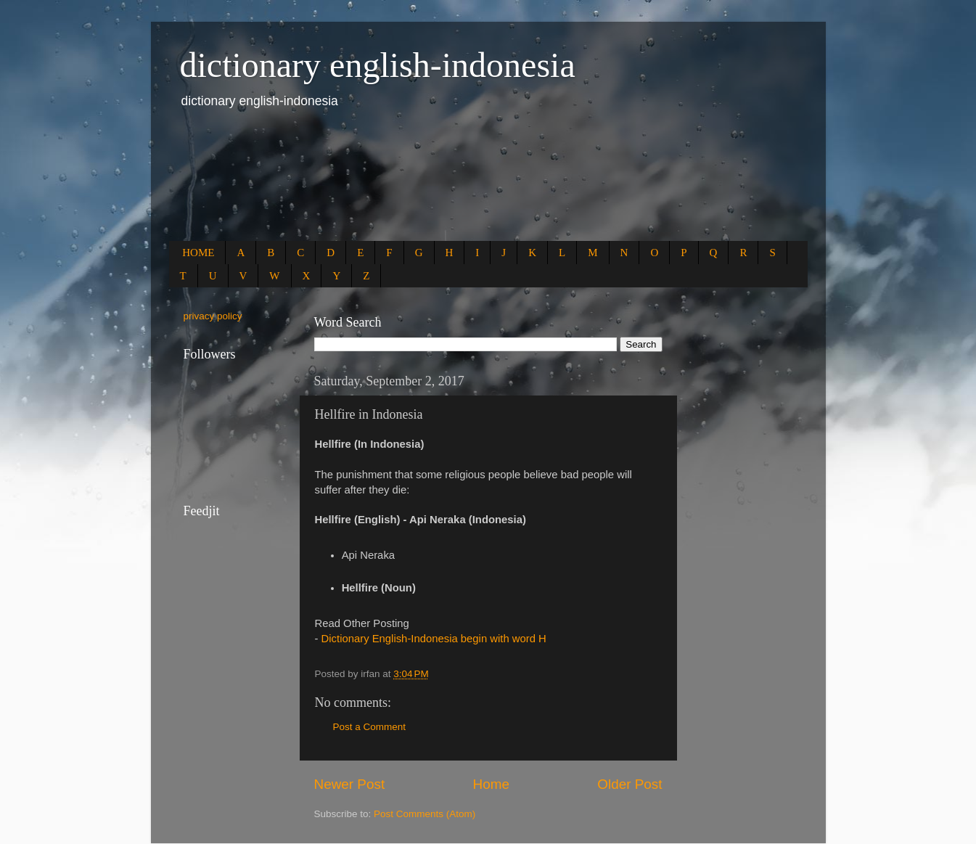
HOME (198, 252)
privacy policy (213, 316)
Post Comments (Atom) (424, 813)
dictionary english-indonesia (377, 65)
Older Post (629, 784)
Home (491, 784)
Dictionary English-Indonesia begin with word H (433, 638)
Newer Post (349, 784)
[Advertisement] (433, 183)
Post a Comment (369, 726)
